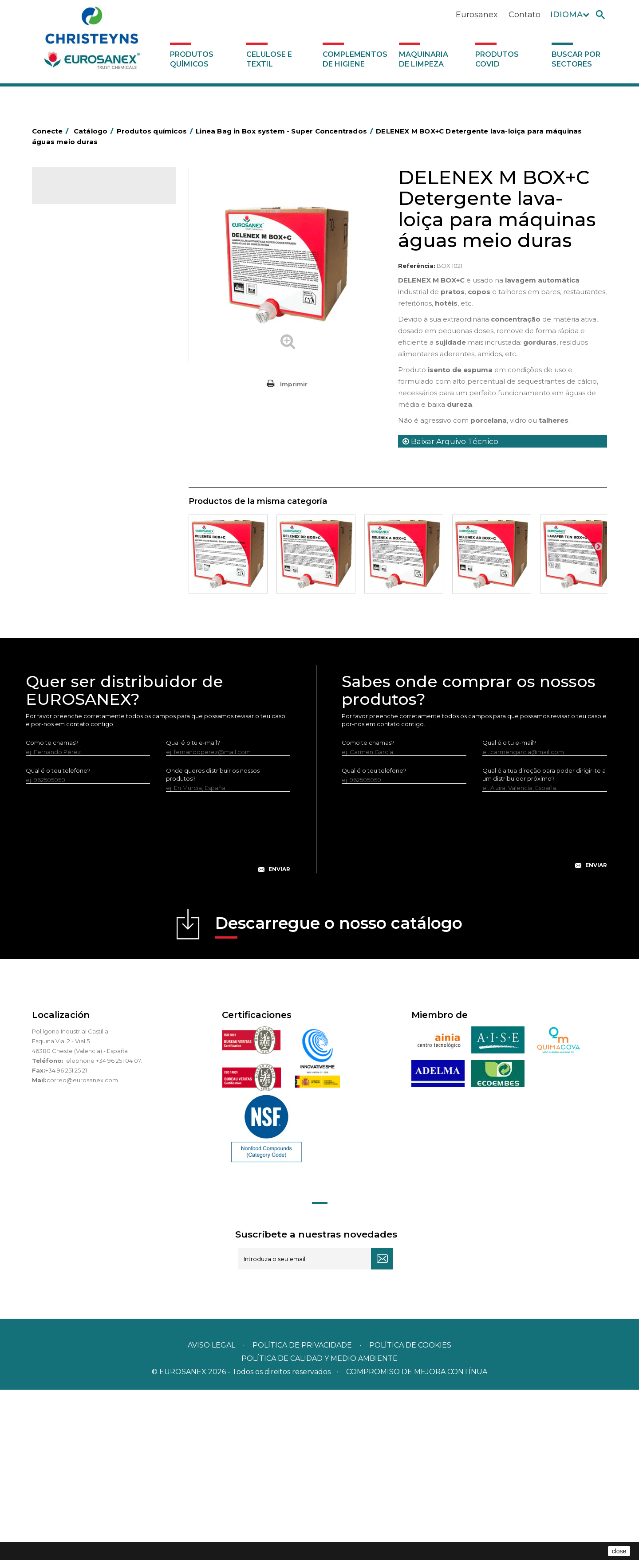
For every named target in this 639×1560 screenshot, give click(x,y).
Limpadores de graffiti (80, 471)
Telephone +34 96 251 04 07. (102, 1230)
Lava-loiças (65, 417)
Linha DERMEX (69, 513)
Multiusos (62, 554)
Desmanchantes (72, 348)
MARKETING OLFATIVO (81, 224)
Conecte (52, 131)
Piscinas (60, 568)
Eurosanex (477, 15)
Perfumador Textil (74, 403)
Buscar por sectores (576, 59)
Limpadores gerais (75, 485)
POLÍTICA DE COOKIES (410, 1515)
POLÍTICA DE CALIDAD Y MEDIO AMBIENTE (319, 1529)
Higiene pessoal (72, 321)
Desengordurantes (76, 279)
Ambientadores (71, 238)
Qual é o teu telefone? (58, 940)
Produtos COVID (497, 59)
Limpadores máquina (79, 499)
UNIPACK (62, 622)
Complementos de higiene (355, 59)
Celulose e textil (269, 59)
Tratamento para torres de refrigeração (85, 602)
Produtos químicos (191, 59)
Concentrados (69, 266)
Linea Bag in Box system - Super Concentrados (93, 451)
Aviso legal (211, 1515)
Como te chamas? (52, 912)
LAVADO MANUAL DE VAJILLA (91, 431)
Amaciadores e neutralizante (90, 389)
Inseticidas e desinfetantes (87, 334)
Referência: (416, 265)
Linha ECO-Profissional (81, 540)
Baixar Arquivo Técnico (450, 441)
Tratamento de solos (78, 581)
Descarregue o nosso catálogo (338, 1096)
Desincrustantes (72, 293)
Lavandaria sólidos (75, 376)
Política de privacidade (302, 1515)
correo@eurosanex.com (82, 1250)
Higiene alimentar (74, 307)
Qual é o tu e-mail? (193, 912)
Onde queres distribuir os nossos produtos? (213, 944)
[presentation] (158, 1009)
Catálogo (73, 192)
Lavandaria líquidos (76, 362)
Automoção (66, 252)
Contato (524, 15)
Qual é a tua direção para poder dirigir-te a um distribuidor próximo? (544, 944)
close (619, 1551)
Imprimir (294, 384)
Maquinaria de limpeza (423, 59)
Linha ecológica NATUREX (86, 526)
